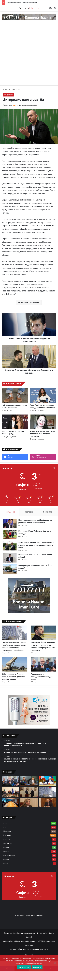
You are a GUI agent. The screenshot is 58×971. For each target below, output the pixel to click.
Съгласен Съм (24, 967)
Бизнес (6, 847)
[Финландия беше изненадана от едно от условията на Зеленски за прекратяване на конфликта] (43, 633)
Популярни (10, 512)
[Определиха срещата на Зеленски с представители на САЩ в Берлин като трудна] (10, 802)
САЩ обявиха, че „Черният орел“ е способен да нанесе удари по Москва (13, 676)
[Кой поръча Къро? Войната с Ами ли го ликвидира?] (10, 534)
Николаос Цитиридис (29, 302)
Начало (6, 89)
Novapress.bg (42, 933)
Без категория (9, 855)
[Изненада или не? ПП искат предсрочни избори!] (10, 558)
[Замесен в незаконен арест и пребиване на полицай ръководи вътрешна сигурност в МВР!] (10, 545)
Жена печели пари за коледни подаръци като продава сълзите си (42, 433)
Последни (29, 512)
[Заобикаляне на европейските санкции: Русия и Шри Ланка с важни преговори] (47, 781)
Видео (5, 863)
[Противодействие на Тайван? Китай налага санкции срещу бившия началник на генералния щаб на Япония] (14, 633)
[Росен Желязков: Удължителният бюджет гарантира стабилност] (10, 792)
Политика (7, 831)
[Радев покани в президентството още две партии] (43, 664)
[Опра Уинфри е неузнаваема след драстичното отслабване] (43, 395)
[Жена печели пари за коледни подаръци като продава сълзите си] (43, 422)
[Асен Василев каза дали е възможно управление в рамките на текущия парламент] (29, 792)
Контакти (44, 949)
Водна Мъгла (15, 941)
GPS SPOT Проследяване (45, 941)
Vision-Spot (29, 945)
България (7, 835)
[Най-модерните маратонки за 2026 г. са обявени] (15, 395)
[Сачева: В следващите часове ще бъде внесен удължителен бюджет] (29, 802)
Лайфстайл (16, 89)
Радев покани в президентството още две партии (41, 676)
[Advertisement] (29, 55)
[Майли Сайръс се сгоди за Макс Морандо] (15, 422)
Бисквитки (35, 949)
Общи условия (23, 949)
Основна (6, 839)
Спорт (5, 823)
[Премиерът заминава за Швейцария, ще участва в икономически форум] (10, 523)
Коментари (48, 512)
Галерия (6, 851)
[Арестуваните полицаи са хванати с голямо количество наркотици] (29, 781)
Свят (5, 827)
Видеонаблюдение (28, 941)
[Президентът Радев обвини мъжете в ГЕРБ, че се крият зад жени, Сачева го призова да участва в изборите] (47, 802)
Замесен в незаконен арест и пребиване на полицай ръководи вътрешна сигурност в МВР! (36, 545)
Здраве (6, 859)
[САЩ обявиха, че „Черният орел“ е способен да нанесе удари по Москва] (14, 664)
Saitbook (29, 937)
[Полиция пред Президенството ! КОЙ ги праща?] (10, 569)
